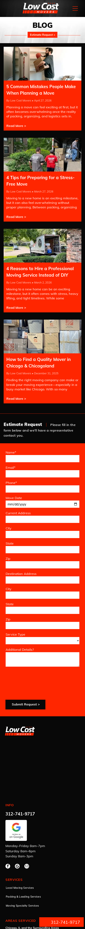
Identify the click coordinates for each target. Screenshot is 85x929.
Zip (8, 558)
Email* (10, 467)
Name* (11, 452)
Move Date (14, 498)
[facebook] (7, 838)
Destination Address (21, 574)
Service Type (15, 634)
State (10, 543)
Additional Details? (20, 650)
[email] (26, 838)
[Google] (17, 838)
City (8, 528)
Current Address (18, 513)
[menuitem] (29, 859)
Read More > (16, 126)
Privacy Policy (12, 912)
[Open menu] (75, 8)
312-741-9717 (20, 785)
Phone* (11, 483)
